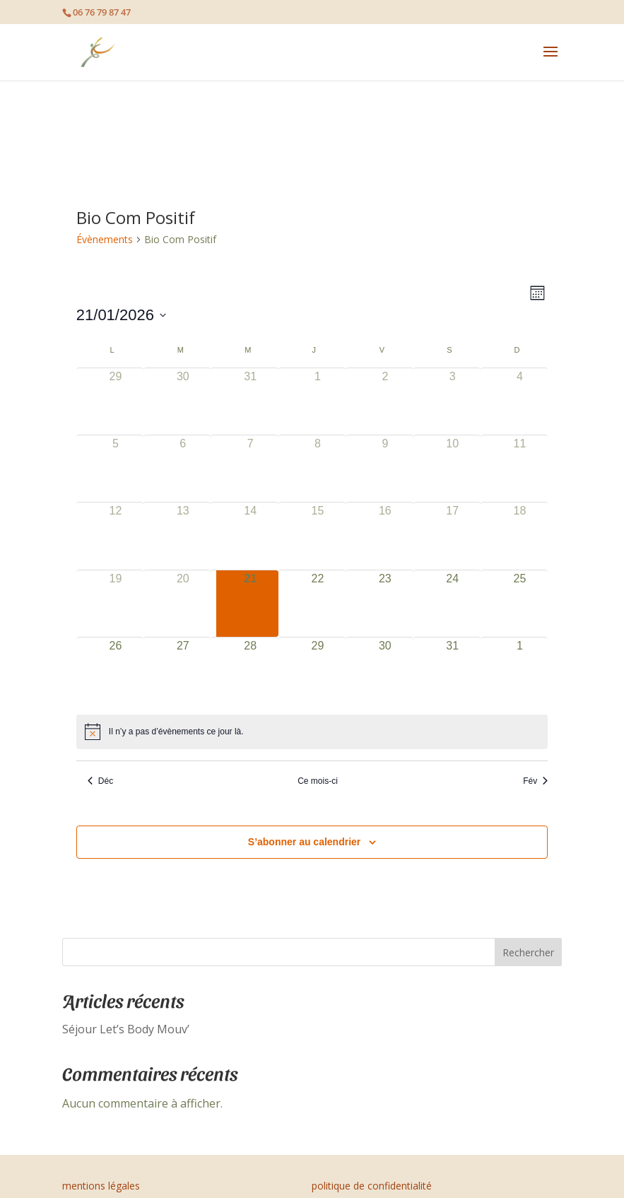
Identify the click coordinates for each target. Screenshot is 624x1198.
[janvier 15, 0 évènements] (317, 536)
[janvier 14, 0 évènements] (249, 536)
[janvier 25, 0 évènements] (519, 603)
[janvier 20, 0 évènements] (182, 603)
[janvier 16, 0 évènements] (384, 536)
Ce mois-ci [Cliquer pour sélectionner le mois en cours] (318, 781)
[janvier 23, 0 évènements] (384, 603)
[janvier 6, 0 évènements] (182, 468)
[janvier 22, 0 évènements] (317, 603)
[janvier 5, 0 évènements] (115, 468)
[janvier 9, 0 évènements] (384, 468)
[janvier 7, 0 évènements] (249, 468)
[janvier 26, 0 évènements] (115, 671)
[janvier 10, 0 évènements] (452, 468)
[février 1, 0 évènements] (519, 671)
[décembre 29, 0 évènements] (115, 401)
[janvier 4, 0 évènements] (519, 401)
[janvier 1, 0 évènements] (317, 401)
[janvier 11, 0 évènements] (519, 468)
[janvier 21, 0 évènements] (249, 603)
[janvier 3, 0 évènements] (452, 401)
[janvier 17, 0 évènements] (452, 536)
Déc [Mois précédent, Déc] (100, 781)
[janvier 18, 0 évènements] (519, 536)
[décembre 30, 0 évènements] (182, 401)
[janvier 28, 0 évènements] (249, 671)
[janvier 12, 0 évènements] (115, 536)
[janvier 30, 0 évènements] (384, 671)
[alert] (312, 731)
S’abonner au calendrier (304, 841)
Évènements (104, 239)
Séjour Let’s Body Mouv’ (125, 1029)
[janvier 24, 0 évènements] (452, 603)
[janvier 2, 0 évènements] (384, 401)
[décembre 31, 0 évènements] (249, 401)
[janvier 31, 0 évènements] (452, 671)
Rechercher (528, 952)
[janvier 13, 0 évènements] (182, 536)
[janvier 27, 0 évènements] (182, 671)
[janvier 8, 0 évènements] (317, 468)
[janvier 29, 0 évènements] (317, 671)
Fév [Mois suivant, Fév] (535, 781)
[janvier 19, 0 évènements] (115, 603)
